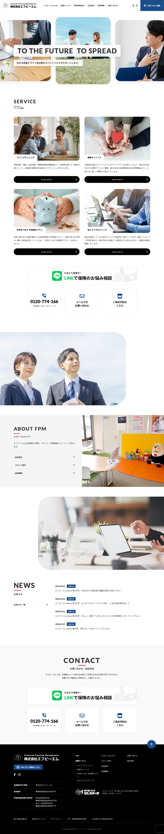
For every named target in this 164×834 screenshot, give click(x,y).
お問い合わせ (113, 5)
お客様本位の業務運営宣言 (102, 819)
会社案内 (91, 5)
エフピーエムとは (50, 5)
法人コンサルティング (85, 780)
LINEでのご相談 (152, 5)
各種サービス (66, 5)
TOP (77, 755)
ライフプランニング (85, 765)
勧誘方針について (39, 819)
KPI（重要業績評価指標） (77, 819)
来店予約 (130, 761)
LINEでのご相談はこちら (28, 767)
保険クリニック (83, 769)
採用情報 (101, 5)
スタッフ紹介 (106, 761)
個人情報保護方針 (20, 819)
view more (59, 179)
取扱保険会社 (79, 5)
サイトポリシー (57, 819)
